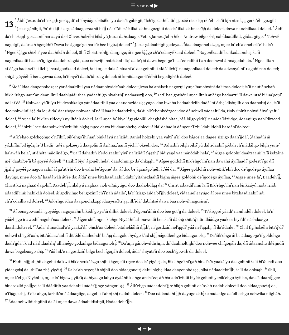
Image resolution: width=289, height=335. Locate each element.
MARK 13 (143, 6)
